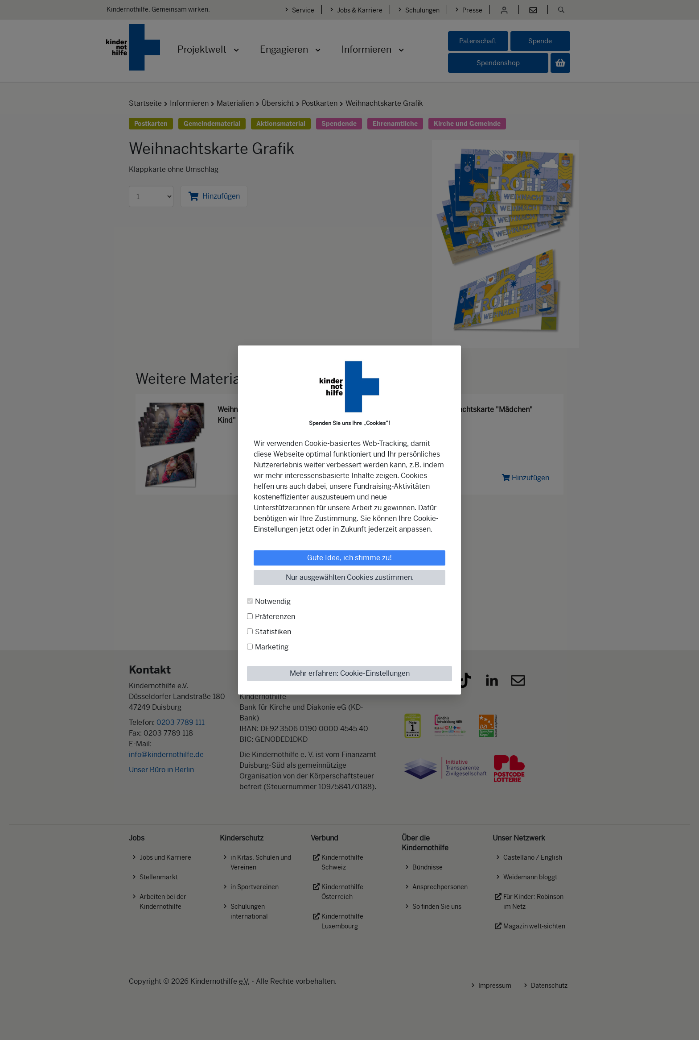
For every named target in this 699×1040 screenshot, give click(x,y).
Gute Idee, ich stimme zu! (349, 557)
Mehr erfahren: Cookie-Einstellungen (350, 673)
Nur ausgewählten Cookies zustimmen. (350, 577)
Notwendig (273, 601)
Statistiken (273, 631)
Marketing (271, 647)
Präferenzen (275, 616)
